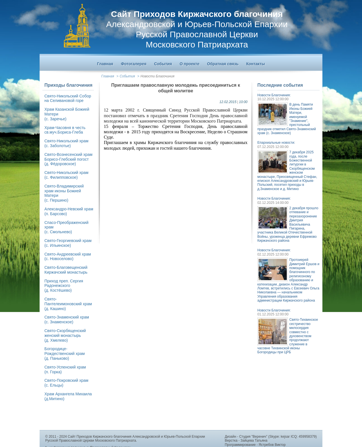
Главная (107, 76)
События (127, 76)
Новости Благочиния (157, 76)
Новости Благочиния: (274, 95)
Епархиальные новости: (276, 143)
